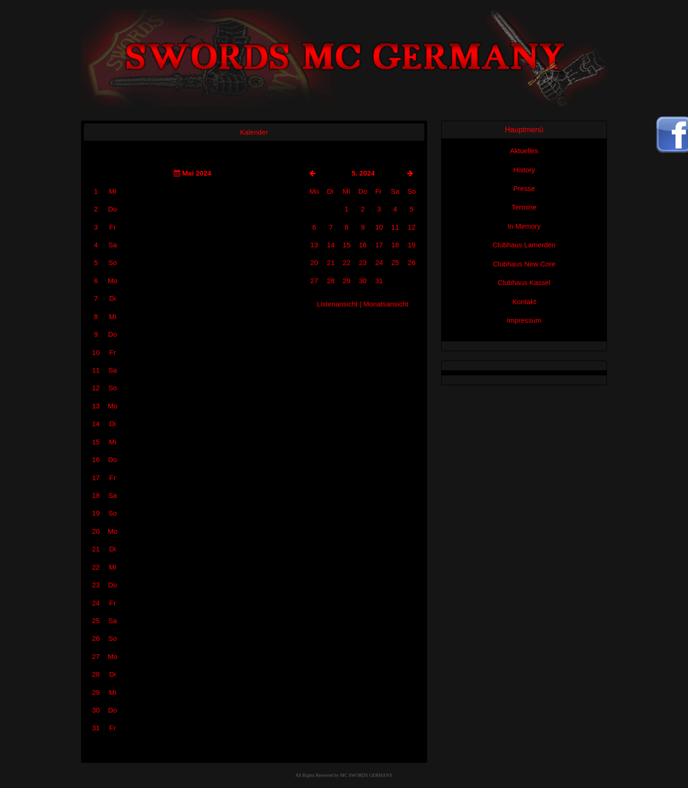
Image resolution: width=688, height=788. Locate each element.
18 (395, 245)
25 (395, 262)
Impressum (524, 320)
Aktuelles (524, 151)
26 (412, 262)
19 (412, 245)
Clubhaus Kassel (524, 282)
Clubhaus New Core (524, 264)
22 (347, 262)
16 (363, 245)
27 (314, 281)
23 (363, 262)
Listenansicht (337, 304)
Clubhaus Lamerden (524, 245)
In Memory (524, 226)
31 (379, 281)
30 (363, 281)
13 (314, 245)
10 (379, 227)
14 (331, 245)
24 (379, 262)
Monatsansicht (386, 304)
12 (412, 227)
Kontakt (524, 302)
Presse (524, 188)
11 (395, 227)
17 (379, 245)
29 (347, 281)
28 (331, 281)
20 (314, 262)
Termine (523, 207)
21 (331, 262)
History (524, 170)
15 (347, 245)
